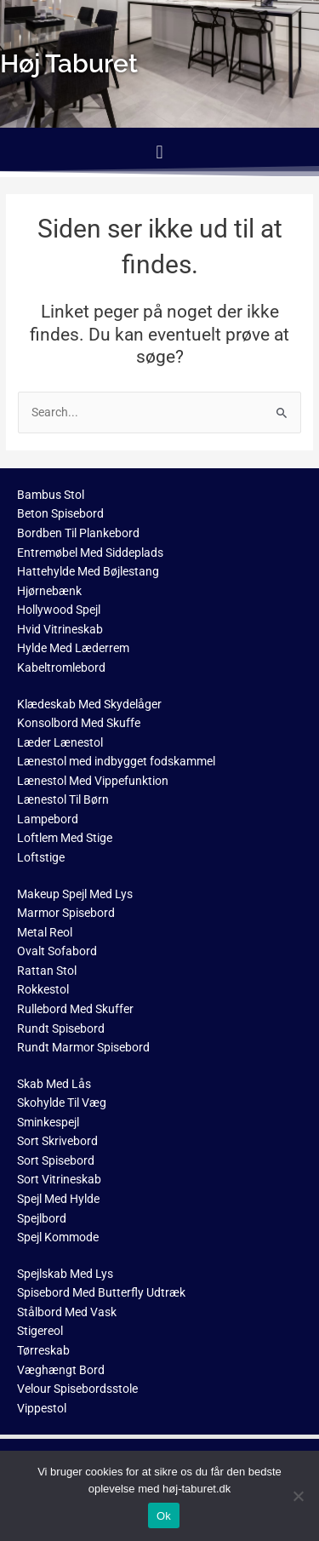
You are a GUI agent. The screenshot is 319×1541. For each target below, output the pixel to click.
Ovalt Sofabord (57, 951)
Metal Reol (44, 932)
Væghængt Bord (61, 1370)
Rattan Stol (47, 970)
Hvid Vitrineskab (60, 629)
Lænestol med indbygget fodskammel (116, 761)
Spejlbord (41, 1218)
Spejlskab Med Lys (65, 1273)
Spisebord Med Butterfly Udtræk (101, 1292)
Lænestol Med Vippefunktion (92, 781)
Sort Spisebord (55, 1160)
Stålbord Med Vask (67, 1312)
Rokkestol (43, 989)
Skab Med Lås (54, 1084)
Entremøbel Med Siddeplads (90, 552)
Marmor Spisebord (66, 912)
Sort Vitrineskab (59, 1179)
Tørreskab (43, 1350)
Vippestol (41, 1408)
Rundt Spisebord (61, 1028)
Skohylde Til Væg (61, 1102)
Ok (164, 1515)
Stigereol (40, 1331)
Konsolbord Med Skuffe (78, 723)
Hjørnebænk (49, 591)
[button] (159, 152)
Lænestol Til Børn (63, 799)
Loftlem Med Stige (64, 838)
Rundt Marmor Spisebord (83, 1047)
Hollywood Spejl (58, 609)
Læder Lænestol (60, 742)
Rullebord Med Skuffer (75, 1009)
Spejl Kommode (58, 1237)
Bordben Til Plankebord (78, 533)
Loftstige (41, 857)
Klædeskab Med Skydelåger (89, 704)
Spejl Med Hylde (58, 1199)
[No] (297, 1495)
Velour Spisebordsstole (77, 1388)
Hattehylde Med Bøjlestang (88, 571)
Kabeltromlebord (61, 667)
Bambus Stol (50, 494)
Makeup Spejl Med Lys (75, 894)
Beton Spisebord (60, 513)
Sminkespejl (48, 1122)
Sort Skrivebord (57, 1141)
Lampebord (47, 819)
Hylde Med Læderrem (73, 648)
